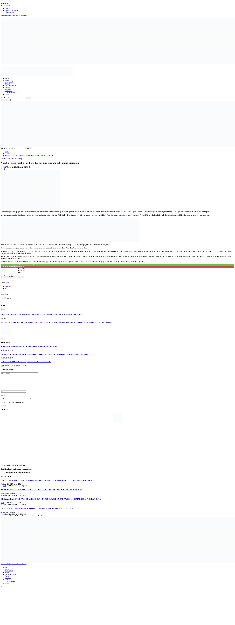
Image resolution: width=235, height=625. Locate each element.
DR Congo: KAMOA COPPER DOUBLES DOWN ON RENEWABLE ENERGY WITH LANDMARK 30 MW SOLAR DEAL (51, 501)
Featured (7, 87)
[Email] (9, 273)
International (9, 82)
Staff (4, 167)
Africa (7, 80)
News (8, 158)
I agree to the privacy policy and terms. (15, 275)
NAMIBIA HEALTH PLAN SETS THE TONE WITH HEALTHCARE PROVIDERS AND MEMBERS (41, 492)
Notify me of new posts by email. (13, 405)
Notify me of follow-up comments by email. (17, 401)
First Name (21, 268)
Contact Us (8, 8)
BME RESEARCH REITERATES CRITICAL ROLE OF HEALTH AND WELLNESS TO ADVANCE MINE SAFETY (48, 483)
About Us (8, 89)
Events (7, 94)
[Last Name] (9, 271)
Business (7, 84)
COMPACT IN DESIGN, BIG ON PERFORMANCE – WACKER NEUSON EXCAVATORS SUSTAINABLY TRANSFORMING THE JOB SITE (41, 314)
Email (20, 273)
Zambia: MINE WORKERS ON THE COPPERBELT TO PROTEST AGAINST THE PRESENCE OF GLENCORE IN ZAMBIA (45, 354)
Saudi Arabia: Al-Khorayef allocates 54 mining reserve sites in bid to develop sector (29, 346)
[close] (1, 279)
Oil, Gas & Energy (11, 85)
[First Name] (9, 269)
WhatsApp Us (9, 12)
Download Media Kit (11, 10)
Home (7, 78)
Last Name (21, 270)
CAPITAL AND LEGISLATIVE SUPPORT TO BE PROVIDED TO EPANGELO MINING (37, 511)
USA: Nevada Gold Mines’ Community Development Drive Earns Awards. (26, 362)
